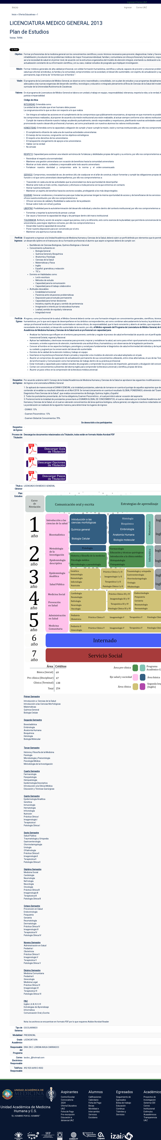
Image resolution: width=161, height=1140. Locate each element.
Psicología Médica (32, 761)
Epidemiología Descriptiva (35, 783)
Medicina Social (31, 872)
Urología (27, 847)
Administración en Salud (35, 945)
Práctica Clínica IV (32, 926)
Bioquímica (29, 733)
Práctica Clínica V (32, 954)
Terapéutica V (30, 960)
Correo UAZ (141, 2)
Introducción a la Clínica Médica (38, 786)
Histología (28, 736)
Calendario (93, 1100)
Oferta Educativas (26, 14)
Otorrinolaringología (33, 844)
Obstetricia (29, 951)
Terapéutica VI (30, 991)
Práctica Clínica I (31, 816)
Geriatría (28, 918)
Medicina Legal (31, 982)
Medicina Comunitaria (34, 973)
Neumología (29, 878)
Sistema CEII (149, 1103)
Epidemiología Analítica (34, 799)
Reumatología (30, 920)
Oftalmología (30, 850)
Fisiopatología (30, 777)
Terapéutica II (30, 859)
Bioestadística (30, 724)
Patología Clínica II (32, 862)
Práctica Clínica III (32, 890)
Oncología (28, 887)
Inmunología (29, 805)
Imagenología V (31, 957)
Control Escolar (68, 1097)
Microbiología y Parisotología (37, 758)
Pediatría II (28, 976)
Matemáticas (30, 707)
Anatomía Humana (32, 730)
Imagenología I (30, 819)
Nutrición (28, 814)
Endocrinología (30, 912)
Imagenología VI (31, 988)
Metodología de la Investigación (38, 764)
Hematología (30, 808)
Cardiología (29, 875)
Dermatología (30, 923)
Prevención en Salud (33, 909)
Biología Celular (31, 713)
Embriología (29, 727)
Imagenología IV (31, 929)
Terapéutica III (30, 896)
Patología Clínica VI (32, 994)
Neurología (29, 884)
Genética (28, 802)
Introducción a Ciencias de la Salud (40, 701)
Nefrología (28, 881)
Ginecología (29, 979)
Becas (91, 1106)
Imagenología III (31, 893)
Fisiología (28, 755)
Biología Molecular (32, 739)
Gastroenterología (32, 841)
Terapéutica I (30, 822)
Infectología (29, 811)
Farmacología (30, 774)
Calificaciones (95, 1097)
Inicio (15, 7)
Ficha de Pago (67, 1111)
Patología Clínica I (32, 825)
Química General (31, 710)
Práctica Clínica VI (32, 985)
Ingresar (131, 2)
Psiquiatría (29, 915)
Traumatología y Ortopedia (36, 838)
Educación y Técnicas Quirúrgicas (39, 789)
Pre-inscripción (68, 1114)
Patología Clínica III (32, 899)
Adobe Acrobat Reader (98, 1022)
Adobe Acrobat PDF (105, 434)
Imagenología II (31, 856)
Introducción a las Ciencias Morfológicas (42, 704)
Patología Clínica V (32, 963)
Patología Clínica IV (32, 935)
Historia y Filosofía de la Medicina (39, 752)
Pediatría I (28, 948)
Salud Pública (30, 836)
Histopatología (30, 780)
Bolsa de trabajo (123, 1103)
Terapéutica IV (30, 932)
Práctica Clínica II (31, 853)
